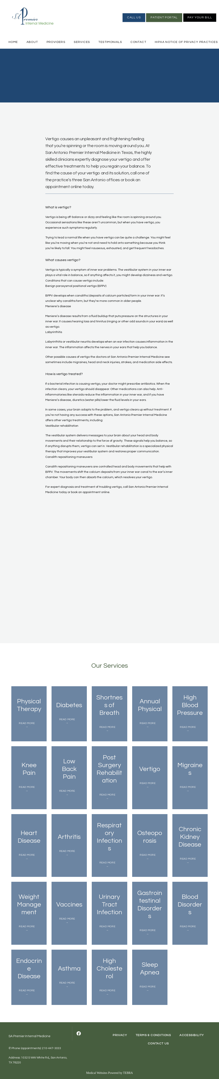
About (32, 42)
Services (82, 42)
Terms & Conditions (153, 1035)
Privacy (120, 1035)
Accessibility (191, 1035)
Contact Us (158, 1043)
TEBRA (128, 1073)
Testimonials (110, 42)
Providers (56, 42)
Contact (138, 42)
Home (13, 42)
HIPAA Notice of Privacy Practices (186, 42)
